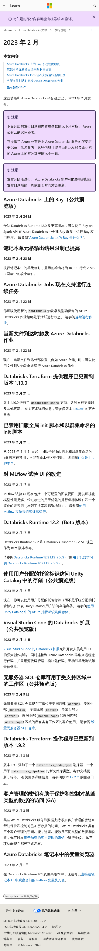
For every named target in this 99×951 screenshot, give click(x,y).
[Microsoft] (49, 5)
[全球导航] (4, 6)
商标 (6, 945)
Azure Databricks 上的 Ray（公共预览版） (34, 64)
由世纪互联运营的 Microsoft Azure (26, 933)
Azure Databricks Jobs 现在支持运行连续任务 (36, 75)
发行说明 (60, 30)
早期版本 (84, 933)
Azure (8, 30)
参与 (21, 939)
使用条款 (78, 939)
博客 (6, 939)
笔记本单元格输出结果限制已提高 (29, 69)
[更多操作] (92, 30)
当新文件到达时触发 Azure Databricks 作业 (35, 81)
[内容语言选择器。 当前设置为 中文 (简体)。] (15, 910)
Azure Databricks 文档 (32, 30)
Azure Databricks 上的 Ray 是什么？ (56, 237)
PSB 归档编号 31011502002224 (23, 927)
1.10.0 (77, 408)
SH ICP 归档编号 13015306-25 (23, 921)
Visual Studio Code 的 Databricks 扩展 (31, 649)
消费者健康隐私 (53, 939)
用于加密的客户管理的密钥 (44, 837)
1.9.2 (73, 777)
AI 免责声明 (65, 933)
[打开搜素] (95, 6)
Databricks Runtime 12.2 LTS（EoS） (41, 557)
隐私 (55, 927)
